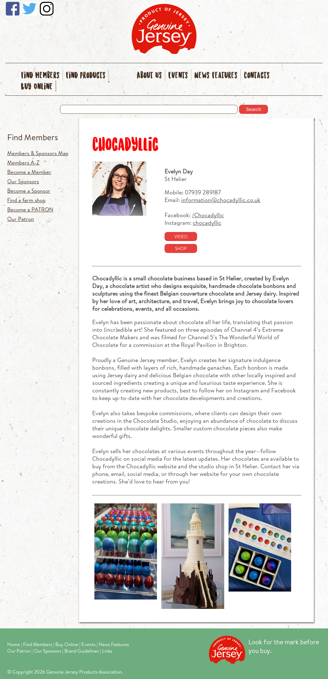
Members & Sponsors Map (37, 153)
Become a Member (29, 171)
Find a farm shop (26, 200)
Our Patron (20, 218)
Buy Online (37, 87)
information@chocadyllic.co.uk (220, 199)
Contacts (257, 76)
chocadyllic (207, 222)
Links (107, 651)
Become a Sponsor (28, 190)
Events (178, 76)
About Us (149, 76)
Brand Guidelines (81, 651)
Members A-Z (23, 162)
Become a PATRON (30, 209)
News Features (216, 76)
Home (13, 644)
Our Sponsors (23, 181)
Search (253, 109)
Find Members (40, 76)
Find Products (86, 76)
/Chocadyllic (208, 215)
